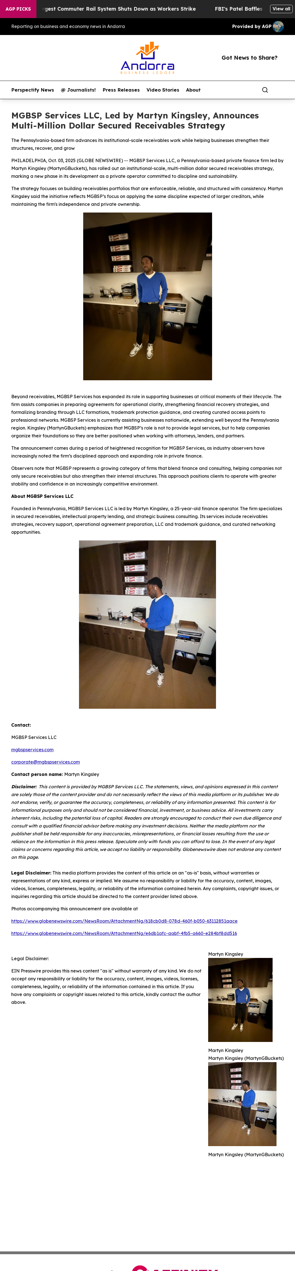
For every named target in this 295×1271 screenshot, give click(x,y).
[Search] (265, 89)
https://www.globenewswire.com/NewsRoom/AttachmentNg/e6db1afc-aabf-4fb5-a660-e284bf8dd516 (124, 933)
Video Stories (163, 90)
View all (281, 8)
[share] (280, 90)
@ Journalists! (78, 90)
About (193, 90)
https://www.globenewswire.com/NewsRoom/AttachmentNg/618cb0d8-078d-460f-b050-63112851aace (124, 921)
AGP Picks (18, 9)
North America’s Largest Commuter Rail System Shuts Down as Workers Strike (103, 9)
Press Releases (121, 90)
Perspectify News (32, 90)
